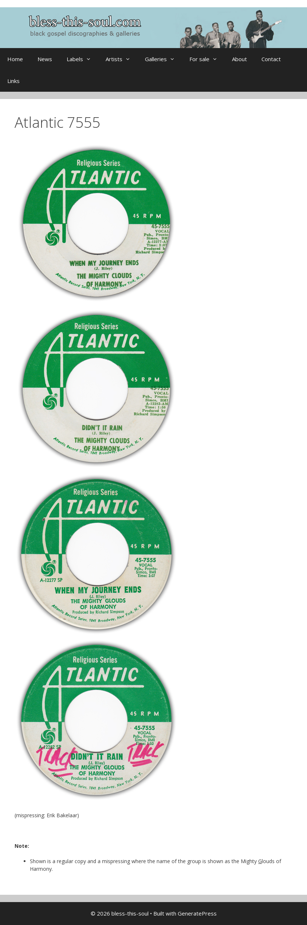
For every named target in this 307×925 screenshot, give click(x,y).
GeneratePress (197, 913)
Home (15, 59)
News (45, 59)
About (239, 59)
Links (13, 80)
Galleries (163, 59)
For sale (207, 59)
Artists (122, 59)
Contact (271, 59)
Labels (82, 59)
